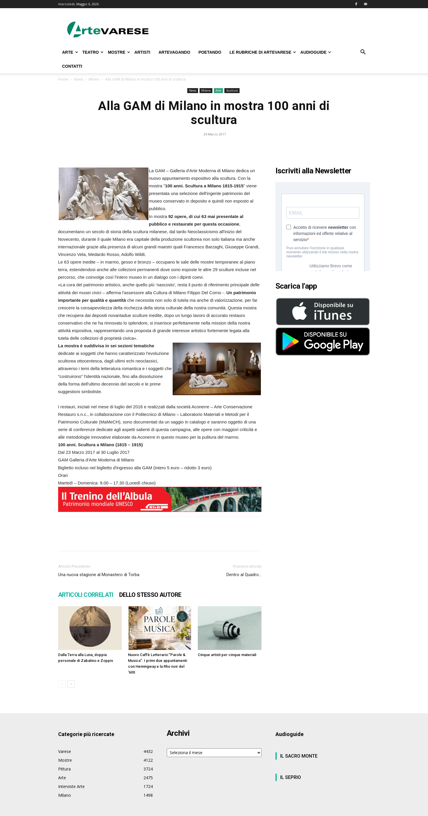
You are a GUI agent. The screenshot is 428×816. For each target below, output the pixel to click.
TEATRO (93, 52)
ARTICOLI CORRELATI (85, 594)
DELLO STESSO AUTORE (150, 594)
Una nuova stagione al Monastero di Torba (98, 574)
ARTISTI (142, 52)
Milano (94, 79)
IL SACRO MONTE (299, 756)
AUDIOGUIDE (315, 52)
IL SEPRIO (290, 777)
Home (63, 79)
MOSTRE (119, 52)
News (78, 79)
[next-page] (71, 684)
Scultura (232, 90)
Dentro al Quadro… (243, 574)
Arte (218, 90)
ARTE (70, 52)
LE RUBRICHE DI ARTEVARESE (262, 52)
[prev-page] (61, 684)
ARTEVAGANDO (174, 52)
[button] (363, 52)
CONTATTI (72, 66)
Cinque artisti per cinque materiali (227, 655)
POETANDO (209, 52)
